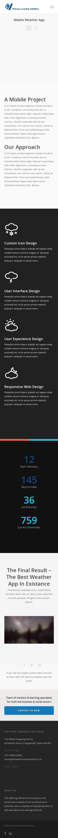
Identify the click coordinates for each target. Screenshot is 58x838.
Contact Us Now (29, 710)
